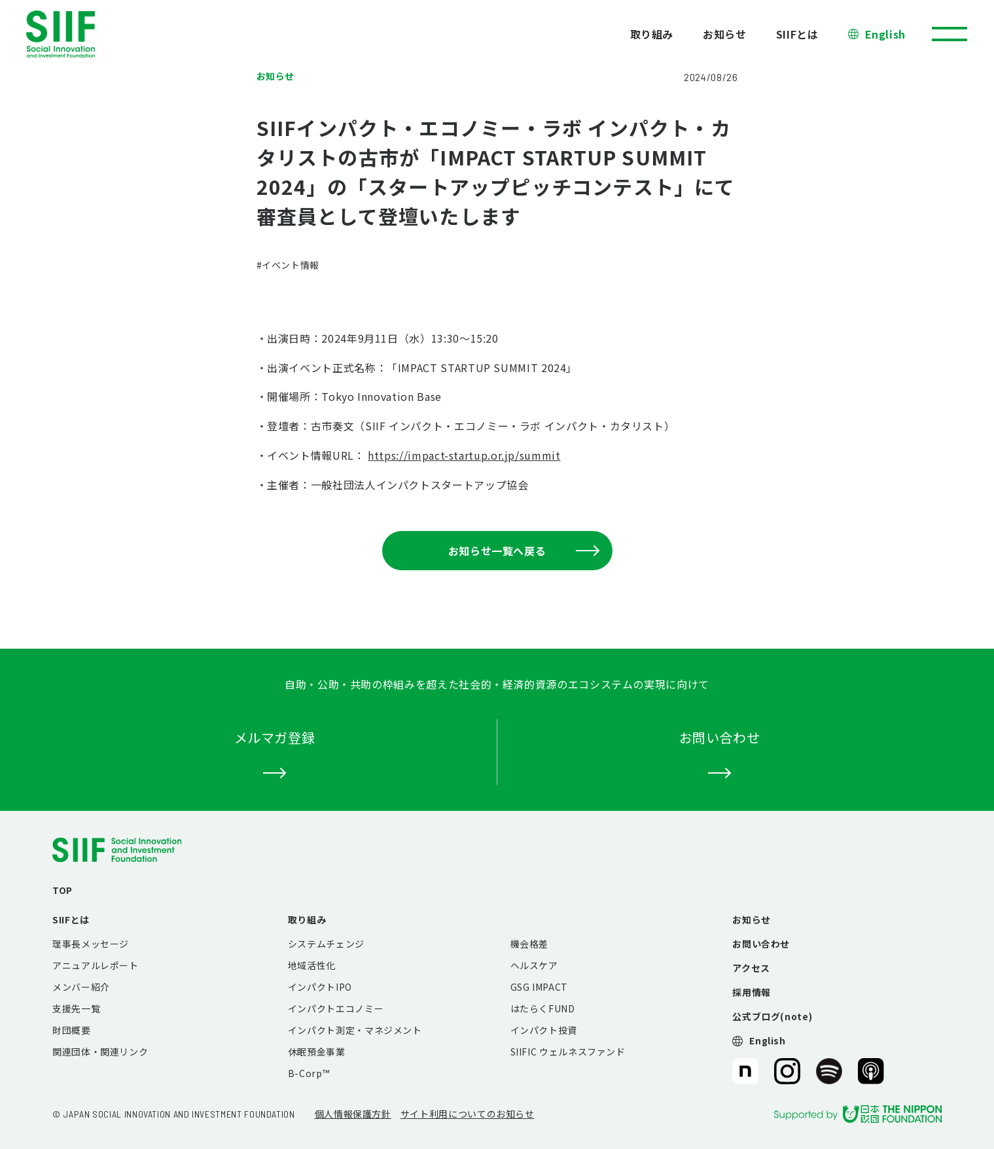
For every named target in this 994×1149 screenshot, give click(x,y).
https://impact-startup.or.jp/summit (464, 455)
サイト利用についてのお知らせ (467, 1113)
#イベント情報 (288, 264)
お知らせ (725, 34)
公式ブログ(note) (772, 1016)
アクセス (751, 967)
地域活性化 (312, 965)
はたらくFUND (542, 1008)
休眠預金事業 (317, 1051)
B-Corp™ (308, 1073)
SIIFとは (797, 34)
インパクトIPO (320, 986)
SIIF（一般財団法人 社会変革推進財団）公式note (744, 1071)
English (885, 34)
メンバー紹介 (81, 986)
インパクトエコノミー (335, 1008)
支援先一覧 (76, 1008)
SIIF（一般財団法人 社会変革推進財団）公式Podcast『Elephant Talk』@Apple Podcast (871, 1071)
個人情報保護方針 (353, 1113)
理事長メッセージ (90, 943)
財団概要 (71, 1030)
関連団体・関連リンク (100, 1051)
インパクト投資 (543, 1030)
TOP (62, 890)
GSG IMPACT (539, 986)
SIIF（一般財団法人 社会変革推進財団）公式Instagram (787, 1071)
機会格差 (529, 943)
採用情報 (751, 992)
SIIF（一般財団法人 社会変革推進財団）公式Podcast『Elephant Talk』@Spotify (829, 1071)
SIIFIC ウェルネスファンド (568, 1051)
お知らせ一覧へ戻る (523, 550)
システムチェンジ (326, 943)
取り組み (652, 34)
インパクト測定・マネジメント (355, 1030)
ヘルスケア (534, 965)
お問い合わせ (761, 943)
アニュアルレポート (95, 965)
